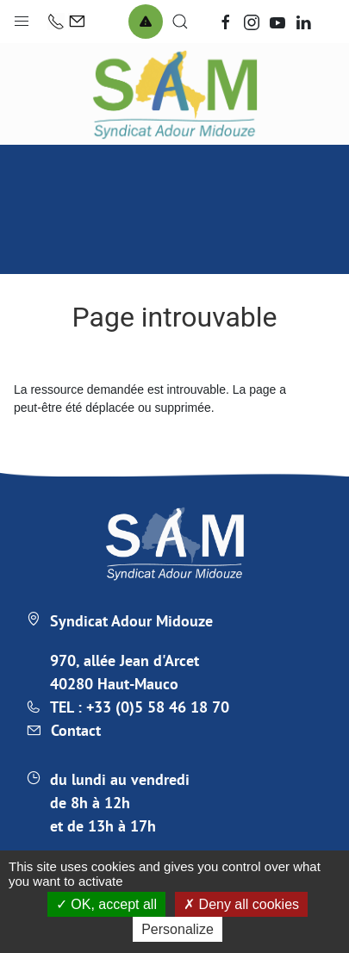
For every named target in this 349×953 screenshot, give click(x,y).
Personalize (177, 929)
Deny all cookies (241, 904)
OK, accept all (106, 904)
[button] (21, 17)
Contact (76, 730)
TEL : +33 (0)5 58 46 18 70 (139, 707)
